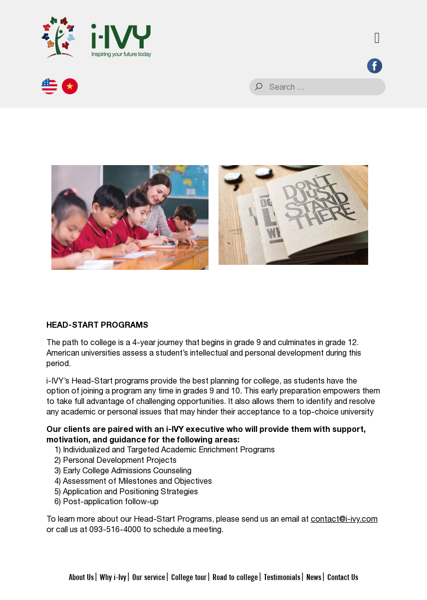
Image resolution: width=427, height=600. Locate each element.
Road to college (235, 577)
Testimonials (282, 577)
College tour (189, 577)
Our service (148, 577)
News (313, 577)
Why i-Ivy (113, 577)
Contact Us (342, 577)
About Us (81, 577)
